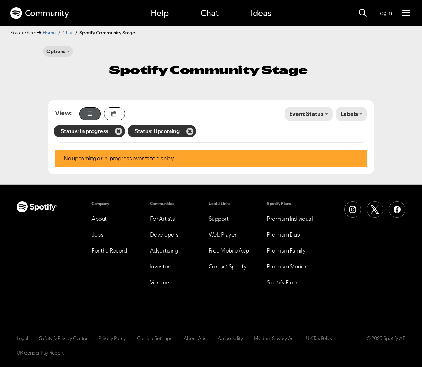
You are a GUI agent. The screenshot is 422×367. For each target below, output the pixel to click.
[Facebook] (397, 209)
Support (219, 218)
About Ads (195, 338)
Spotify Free (282, 282)
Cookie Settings (155, 338)
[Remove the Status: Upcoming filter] (190, 131)
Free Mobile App (229, 250)
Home (49, 32)
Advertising (164, 250)
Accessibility (230, 338)
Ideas (260, 13)
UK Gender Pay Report (40, 353)
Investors (161, 266)
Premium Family (286, 250)
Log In (384, 13)
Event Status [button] (306, 114)
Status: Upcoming (156, 131)
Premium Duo (283, 234)
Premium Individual (290, 218)
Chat (210, 13)
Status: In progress (84, 131)
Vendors (160, 282)
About (99, 218)
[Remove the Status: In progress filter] (118, 131)
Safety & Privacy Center (63, 338)
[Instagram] (352, 209)
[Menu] (406, 13)
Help (160, 13)
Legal (22, 338)
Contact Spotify (228, 266)
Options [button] (55, 51)
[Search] (363, 13)
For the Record (109, 250)
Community (39, 13)
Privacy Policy (112, 338)
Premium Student (288, 266)
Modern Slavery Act (274, 338)
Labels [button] (349, 114)
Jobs (97, 234)
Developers (164, 234)
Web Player (223, 234)
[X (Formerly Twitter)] (375, 209)
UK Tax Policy (319, 338)
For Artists (162, 218)
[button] (90, 113)
